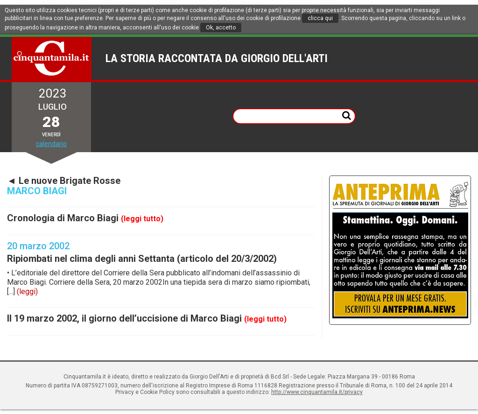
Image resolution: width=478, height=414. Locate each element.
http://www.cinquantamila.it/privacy (317, 392)
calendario (51, 143)
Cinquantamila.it (52, 58)
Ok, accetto (221, 27)
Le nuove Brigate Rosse (69, 180)
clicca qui (320, 18)
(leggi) (27, 291)
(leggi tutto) (142, 218)
